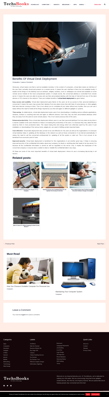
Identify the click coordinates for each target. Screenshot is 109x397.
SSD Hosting (61, 361)
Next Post (101, 244)
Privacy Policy (87, 350)
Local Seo (60, 350)
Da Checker (34, 357)
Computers (46, 4)
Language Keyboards (63, 345)
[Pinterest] (11, 385)
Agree (87, 394)
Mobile (82, 4)
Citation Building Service (38, 355)
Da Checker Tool (35, 359)
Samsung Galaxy (62, 359)
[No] (107, 394)
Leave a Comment (27, 82)
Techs (59, 363)
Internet (6, 355)
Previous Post (9, 244)
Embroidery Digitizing (37, 364)
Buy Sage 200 (34, 350)
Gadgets (56, 4)
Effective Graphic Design (38, 361)
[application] (50, 4)
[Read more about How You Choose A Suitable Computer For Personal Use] (30, 270)
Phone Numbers (62, 357)
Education (6, 348)
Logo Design (61, 352)
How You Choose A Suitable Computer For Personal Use (28, 286)
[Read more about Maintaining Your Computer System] (79, 273)
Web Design (66, 4)
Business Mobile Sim (36, 348)
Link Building (61, 348)
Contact (85, 346)
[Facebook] (4, 385)
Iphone (5, 357)
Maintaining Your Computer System (69, 292)
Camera (32, 353)
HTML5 (5, 353)
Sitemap (85, 348)
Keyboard (60, 343)
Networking (7, 361)
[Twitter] (7, 385)
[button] (97, 4)
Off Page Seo (61, 354)
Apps (75, 4)
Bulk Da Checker (35, 346)
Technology (35, 4)
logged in (24, 314)
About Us (86, 344)
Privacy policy (95, 394)
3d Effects (33, 344)
